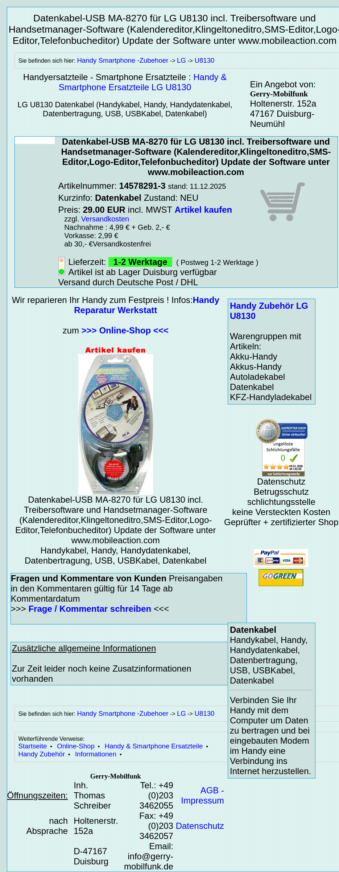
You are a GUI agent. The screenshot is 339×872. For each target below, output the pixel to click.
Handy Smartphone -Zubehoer (122, 60)
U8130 (204, 60)
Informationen (95, 754)
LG (181, 60)
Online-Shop (76, 746)
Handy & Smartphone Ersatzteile (154, 746)
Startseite (32, 746)
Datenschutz (200, 826)
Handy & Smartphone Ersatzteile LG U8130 (143, 82)
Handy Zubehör (41, 754)
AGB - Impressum (202, 795)
